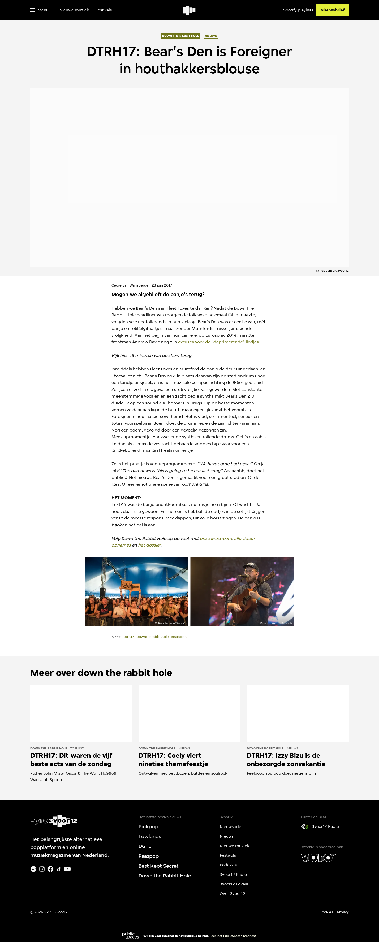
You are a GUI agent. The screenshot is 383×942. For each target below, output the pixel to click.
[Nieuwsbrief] (332, 10)
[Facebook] (50, 869)
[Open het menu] (39, 10)
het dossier (149, 545)
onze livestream (216, 538)
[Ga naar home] (189, 10)
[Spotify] (33, 869)
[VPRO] (318, 859)
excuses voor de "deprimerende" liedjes (218, 341)
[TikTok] (59, 869)
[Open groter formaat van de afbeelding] (136, 591)
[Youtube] (67, 869)
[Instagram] (42, 869)
